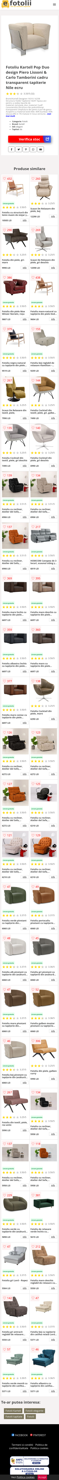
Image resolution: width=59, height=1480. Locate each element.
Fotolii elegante (35, 1410)
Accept (42, 1477)
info (25, 220)
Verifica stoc (35, 139)
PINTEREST (38, 1435)
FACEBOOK (20, 1435)
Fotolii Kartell (13, 1410)
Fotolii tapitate (14, 1416)
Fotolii (30, 1416)
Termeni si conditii (22, 1445)
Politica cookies (39, 1448)
